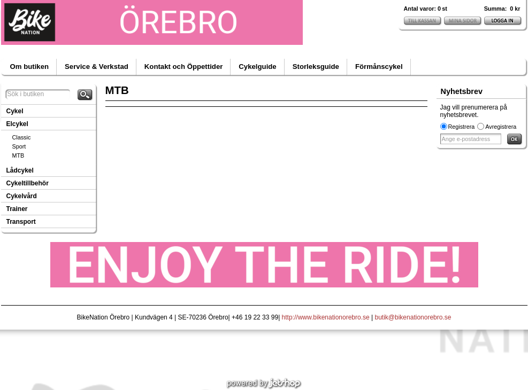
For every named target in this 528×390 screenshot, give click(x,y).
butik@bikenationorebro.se (413, 317)
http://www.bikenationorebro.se (326, 317)
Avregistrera (500, 126)
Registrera (461, 126)
